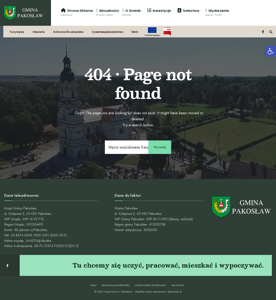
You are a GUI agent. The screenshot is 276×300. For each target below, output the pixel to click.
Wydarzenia (217, 12)
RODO (93, 285)
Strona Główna (77, 12)
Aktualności (107, 12)
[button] (270, 51)
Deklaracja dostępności (116, 285)
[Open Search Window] (271, 31)
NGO (135, 32)
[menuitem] (133, 12)
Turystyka (17, 32)
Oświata (39, 32)
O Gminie (131, 12)
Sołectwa (188, 10)
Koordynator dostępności (150, 285)
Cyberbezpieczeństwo (107, 32)
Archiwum (177, 285)
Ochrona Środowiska (68, 32)
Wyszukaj (160, 147)
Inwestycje (159, 10)
